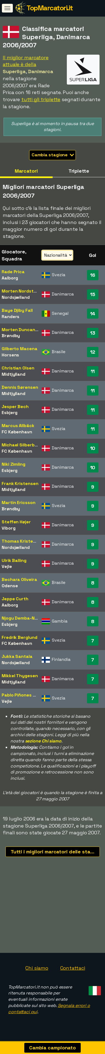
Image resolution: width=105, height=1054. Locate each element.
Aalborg (10, 278)
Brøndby (11, 335)
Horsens (10, 355)
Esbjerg (9, 412)
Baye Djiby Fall (17, 310)
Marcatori (26, 171)
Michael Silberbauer (23, 445)
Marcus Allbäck (18, 425)
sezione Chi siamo (43, 741)
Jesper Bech (15, 406)
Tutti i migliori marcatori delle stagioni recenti (55, 851)
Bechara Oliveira (19, 579)
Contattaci (72, 970)
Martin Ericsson (18, 502)
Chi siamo (36, 970)
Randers (10, 316)
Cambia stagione (53, 155)
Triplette (78, 171)
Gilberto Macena (19, 349)
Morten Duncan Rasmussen (31, 329)
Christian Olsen (18, 368)
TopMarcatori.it (49, 8)
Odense (10, 586)
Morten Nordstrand (22, 291)
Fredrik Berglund (19, 637)
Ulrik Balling (14, 560)
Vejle (7, 566)
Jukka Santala (17, 656)
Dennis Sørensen (20, 387)
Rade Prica (13, 272)
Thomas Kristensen (22, 541)
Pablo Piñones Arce (22, 695)
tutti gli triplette (40, 99)
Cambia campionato (52, 1047)
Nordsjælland (16, 297)
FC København (17, 432)
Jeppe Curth (15, 599)
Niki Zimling (13, 464)
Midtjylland (13, 374)
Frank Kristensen (20, 483)
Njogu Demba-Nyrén (23, 618)
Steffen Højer (16, 522)
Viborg (8, 528)
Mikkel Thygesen (20, 676)
